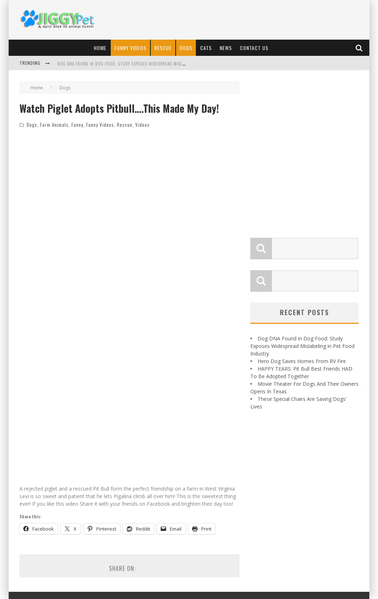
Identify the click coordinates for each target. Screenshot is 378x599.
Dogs (186, 48)
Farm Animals (54, 124)
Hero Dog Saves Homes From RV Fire (302, 361)
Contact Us (254, 48)
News (226, 48)
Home (100, 48)
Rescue (163, 48)
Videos (142, 124)
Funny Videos (130, 48)
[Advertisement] (234, 20)
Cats (206, 48)
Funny (77, 124)
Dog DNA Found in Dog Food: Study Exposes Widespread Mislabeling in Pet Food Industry (150, 64)
